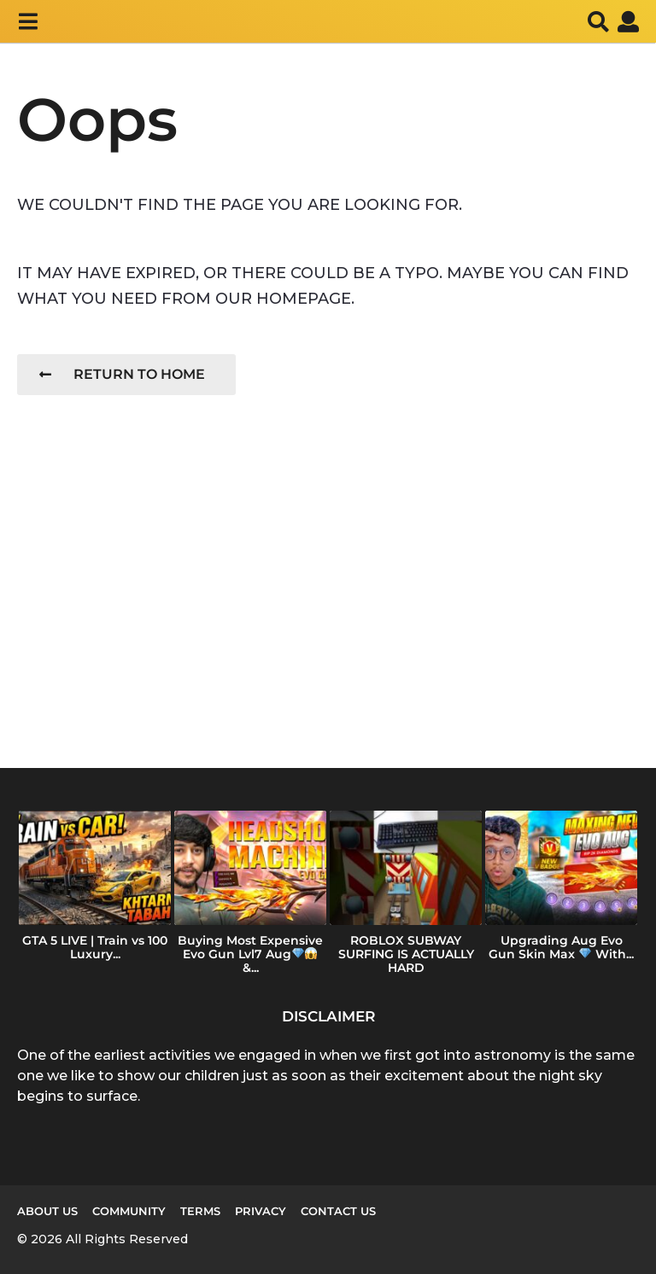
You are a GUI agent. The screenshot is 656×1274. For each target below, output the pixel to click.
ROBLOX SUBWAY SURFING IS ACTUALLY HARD (406, 954)
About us (47, 1211)
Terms (200, 1211)
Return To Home (122, 374)
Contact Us (338, 1211)
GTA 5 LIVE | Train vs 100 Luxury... (94, 947)
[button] (27, 21)
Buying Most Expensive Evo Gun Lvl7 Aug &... (250, 954)
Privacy (260, 1211)
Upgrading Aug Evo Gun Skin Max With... (561, 947)
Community (129, 1211)
